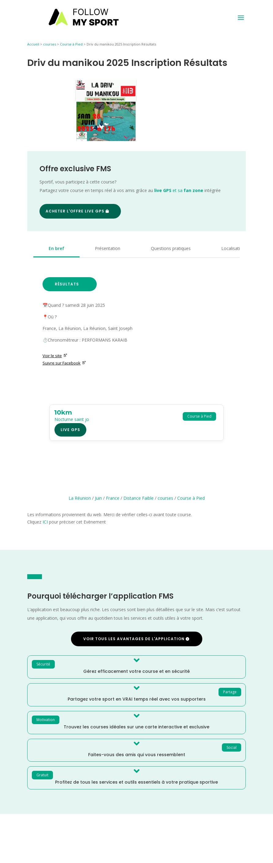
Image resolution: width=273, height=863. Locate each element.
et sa (178, 190)
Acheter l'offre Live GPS (75, 211)
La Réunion (80, 498)
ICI (45, 522)
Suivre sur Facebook (64, 363)
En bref (56, 248)
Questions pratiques (171, 248)
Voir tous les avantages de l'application (134, 638)
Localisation (233, 248)
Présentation (107, 248)
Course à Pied (71, 44)
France (112, 498)
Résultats (67, 284)
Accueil (33, 44)
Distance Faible (138, 498)
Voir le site (55, 355)
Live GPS (70, 429)
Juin (98, 498)
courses (49, 44)
